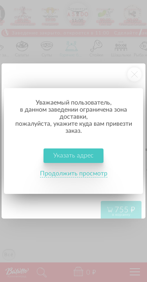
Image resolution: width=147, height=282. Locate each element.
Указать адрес (73, 155)
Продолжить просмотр (73, 173)
